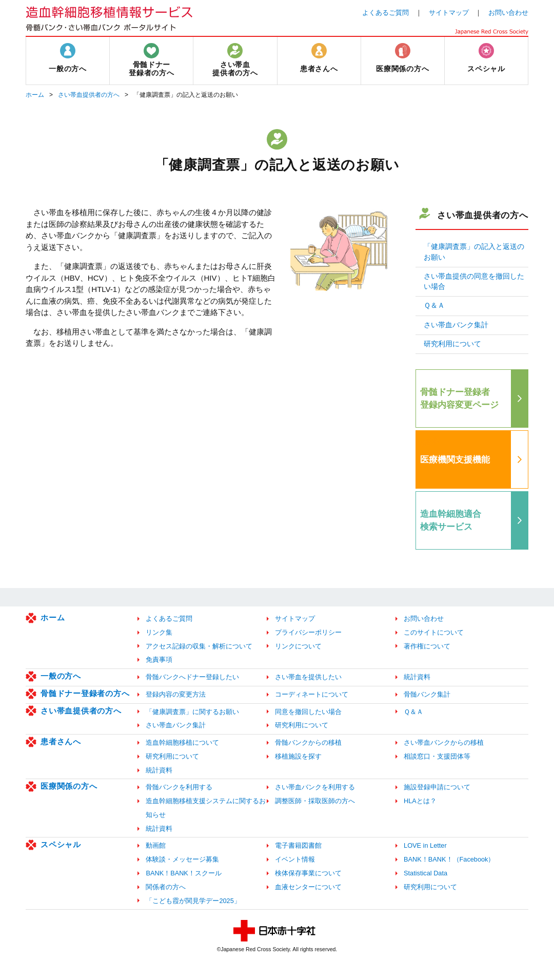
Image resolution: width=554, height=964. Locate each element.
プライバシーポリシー (308, 632)
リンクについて (298, 646)
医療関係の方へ (69, 786)
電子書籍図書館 (298, 845)
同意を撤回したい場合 (308, 712)
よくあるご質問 (385, 12)
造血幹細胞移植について (182, 742)
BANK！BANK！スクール (183, 873)
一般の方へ (61, 676)
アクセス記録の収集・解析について (199, 646)
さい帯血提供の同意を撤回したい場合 (474, 281)
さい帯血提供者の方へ (89, 94)
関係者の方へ (166, 887)
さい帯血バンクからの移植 (444, 742)
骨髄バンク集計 (427, 694)
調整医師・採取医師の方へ (315, 801)
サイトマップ (449, 12)
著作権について (427, 646)
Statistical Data (425, 873)
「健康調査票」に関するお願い (192, 712)
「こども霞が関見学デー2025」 (193, 901)
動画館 (156, 845)
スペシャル (61, 844)
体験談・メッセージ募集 (182, 859)
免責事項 (159, 659)
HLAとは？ (420, 801)
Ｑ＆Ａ (434, 305)
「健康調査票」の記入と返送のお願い (474, 252)
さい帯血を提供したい (308, 677)
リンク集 (159, 632)
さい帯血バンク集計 (456, 325)
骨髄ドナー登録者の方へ (85, 693)
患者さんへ (61, 741)
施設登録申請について (437, 787)
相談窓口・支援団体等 (437, 756)
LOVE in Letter (425, 845)
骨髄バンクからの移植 (308, 742)
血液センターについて (308, 887)
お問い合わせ (508, 12)
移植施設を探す (298, 756)
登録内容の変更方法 (176, 694)
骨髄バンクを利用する (179, 787)
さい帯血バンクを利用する (315, 787)
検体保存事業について (308, 873)
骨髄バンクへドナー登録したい (192, 677)
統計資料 (417, 677)
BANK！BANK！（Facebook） (449, 859)
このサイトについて (434, 632)
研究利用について (452, 344)
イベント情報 (295, 859)
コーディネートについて (311, 694)
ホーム (35, 94)
